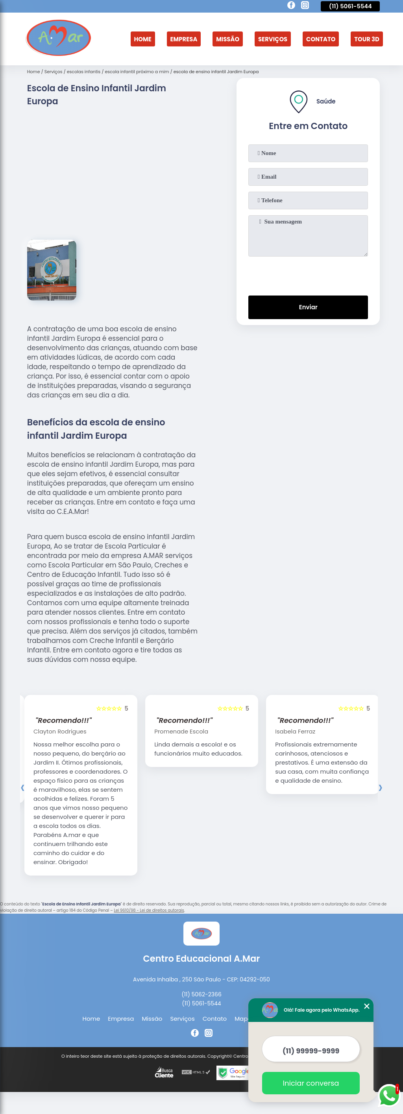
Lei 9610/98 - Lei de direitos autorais (149, 911)
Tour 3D (361, 39)
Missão (227, 34)
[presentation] (308, 274)
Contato (321, 34)
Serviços (273, 34)
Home (142, 34)
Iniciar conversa (311, 1083)
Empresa (183, 34)
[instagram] (305, 6)
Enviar (308, 307)
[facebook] (291, 6)
